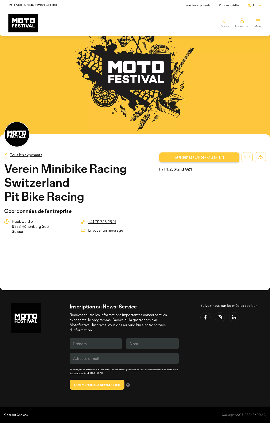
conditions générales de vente (130, 369)
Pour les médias (229, 5)
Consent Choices (16, 414)
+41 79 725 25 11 (102, 221)
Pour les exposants (198, 5)
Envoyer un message (105, 230)
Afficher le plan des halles (199, 157)
